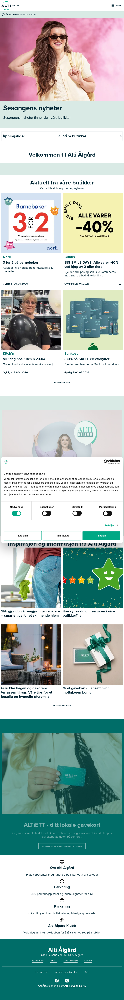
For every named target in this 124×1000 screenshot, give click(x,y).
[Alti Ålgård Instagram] (67, 981)
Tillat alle (101, 535)
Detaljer (109, 525)
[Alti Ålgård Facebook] (57, 981)
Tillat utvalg (62, 535)
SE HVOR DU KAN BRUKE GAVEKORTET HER (62, 846)
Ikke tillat (23, 535)
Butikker (53, 960)
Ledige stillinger (71, 960)
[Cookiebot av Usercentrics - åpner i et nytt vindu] (106, 461)
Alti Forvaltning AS (75, 986)
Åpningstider (37, 960)
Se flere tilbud (62, 382)
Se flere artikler (62, 705)
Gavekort (88, 960)
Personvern (42, 972)
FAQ (86, 972)
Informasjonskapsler (66, 972)
